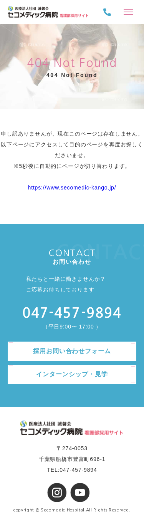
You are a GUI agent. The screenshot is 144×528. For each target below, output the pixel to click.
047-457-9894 (72, 313)
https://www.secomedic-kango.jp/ (72, 187)
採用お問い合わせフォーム (72, 351)
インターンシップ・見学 (72, 374)
